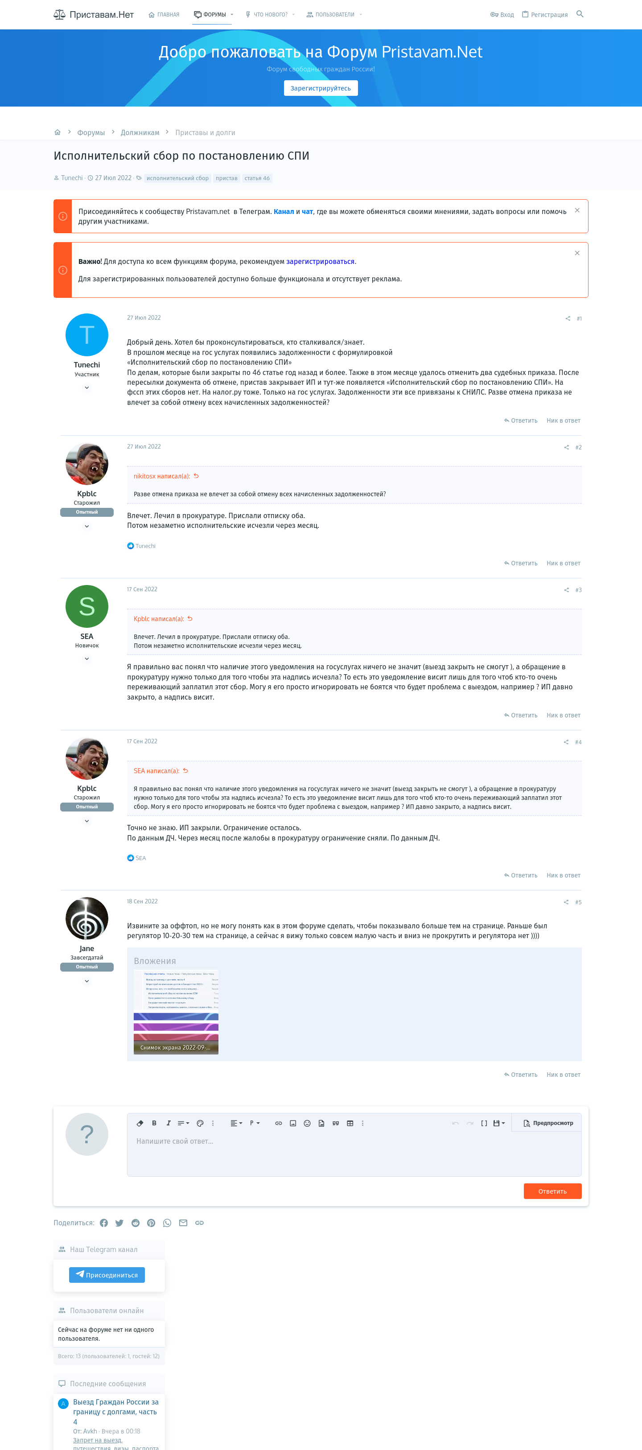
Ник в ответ (443, 430)
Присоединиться (530, 342)
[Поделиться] (447, 318)
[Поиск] (580, 14)
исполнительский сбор (178, 177)
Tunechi (72, 177)
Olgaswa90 (576, 654)
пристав (227, 177)
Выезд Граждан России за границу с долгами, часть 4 (539, 479)
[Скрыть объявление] (576, 211)
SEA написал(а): (157, 791)
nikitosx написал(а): (162, 486)
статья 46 (257, 177)
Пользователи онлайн (531, 378)
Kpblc (86, 503)
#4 (458, 762)
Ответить (404, 430)
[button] (232, 15)
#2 (458, 457)
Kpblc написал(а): (159, 628)
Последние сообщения (532, 450)
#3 (458, 599)
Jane (87, 976)
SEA (87, 646)
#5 (458, 930)
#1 (459, 318)
